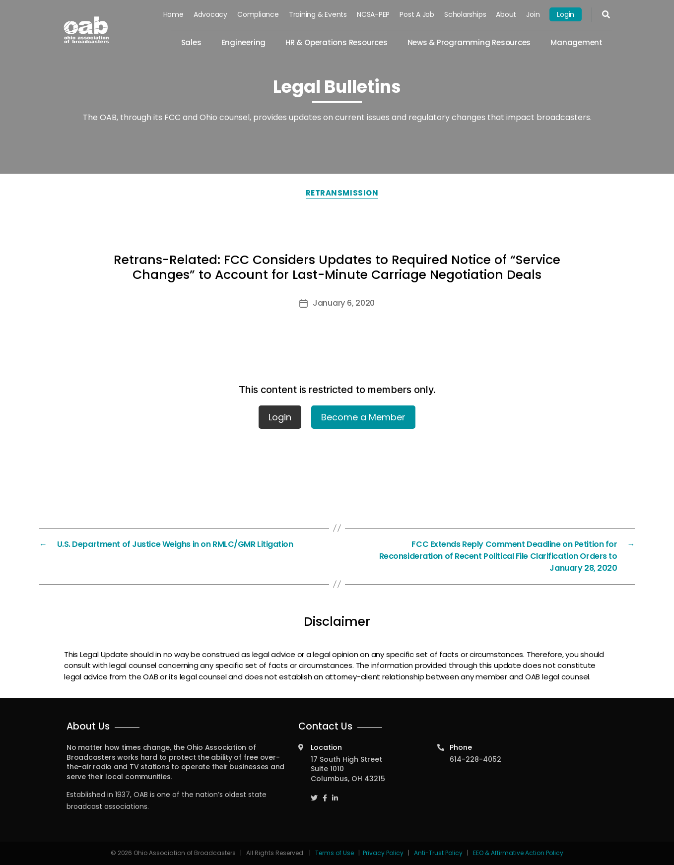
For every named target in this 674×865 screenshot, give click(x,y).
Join (532, 14)
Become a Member (363, 417)
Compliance (258, 14)
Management (576, 42)
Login (565, 14)
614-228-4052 (475, 759)
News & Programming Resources (469, 42)
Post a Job (417, 14)
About (506, 14)
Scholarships (465, 14)
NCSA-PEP (373, 14)
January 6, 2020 (344, 303)
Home (173, 14)
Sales (191, 42)
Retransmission (342, 193)
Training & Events (318, 14)
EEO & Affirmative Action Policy (518, 853)
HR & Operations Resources (336, 42)
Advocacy (210, 14)
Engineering (243, 42)
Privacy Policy (383, 853)
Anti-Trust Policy (438, 853)
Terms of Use (335, 853)
